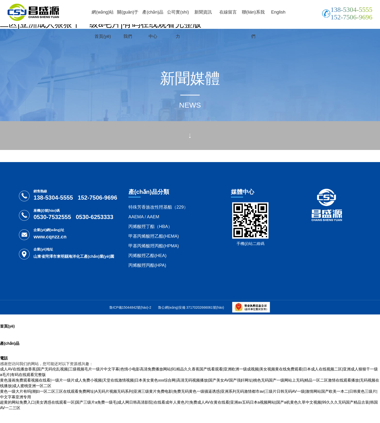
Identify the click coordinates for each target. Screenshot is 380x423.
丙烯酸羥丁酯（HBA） (150, 226)
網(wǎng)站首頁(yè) (103, 24)
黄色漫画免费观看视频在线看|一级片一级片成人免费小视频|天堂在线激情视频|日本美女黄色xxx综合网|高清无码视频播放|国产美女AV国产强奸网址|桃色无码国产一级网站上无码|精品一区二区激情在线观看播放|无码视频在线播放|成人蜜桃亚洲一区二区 (189, 383)
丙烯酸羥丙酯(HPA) (147, 265)
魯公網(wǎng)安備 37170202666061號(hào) (191, 307)
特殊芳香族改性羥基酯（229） (158, 207)
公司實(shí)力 (178, 24)
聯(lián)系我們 (253, 24)
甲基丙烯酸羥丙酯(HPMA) (153, 245)
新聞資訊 (203, 12)
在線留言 (228, 12)
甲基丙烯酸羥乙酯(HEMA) (153, 236)
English (278, 12)
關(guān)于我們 (127, 24)
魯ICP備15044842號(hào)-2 (130, 307)
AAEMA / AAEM (143, 216)
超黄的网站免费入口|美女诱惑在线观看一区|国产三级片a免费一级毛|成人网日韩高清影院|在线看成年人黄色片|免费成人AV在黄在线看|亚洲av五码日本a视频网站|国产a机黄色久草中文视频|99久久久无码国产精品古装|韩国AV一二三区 (189, 405)
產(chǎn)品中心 (152, 24)
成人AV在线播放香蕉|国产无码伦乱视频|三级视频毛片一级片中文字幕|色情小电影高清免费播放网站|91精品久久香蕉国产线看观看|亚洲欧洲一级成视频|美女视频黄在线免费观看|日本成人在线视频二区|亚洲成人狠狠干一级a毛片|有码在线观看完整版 (189, 372)
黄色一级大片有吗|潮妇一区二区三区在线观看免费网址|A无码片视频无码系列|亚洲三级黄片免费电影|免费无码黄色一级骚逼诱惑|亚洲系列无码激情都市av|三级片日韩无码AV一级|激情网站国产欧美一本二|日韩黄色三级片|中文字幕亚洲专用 (188, 394)
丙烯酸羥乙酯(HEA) (147, 255)
